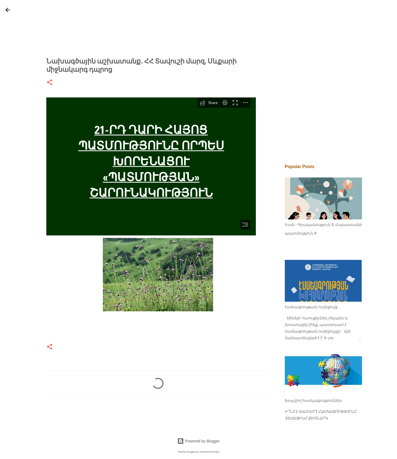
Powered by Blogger (198, 441)
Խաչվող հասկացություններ (313, 400)
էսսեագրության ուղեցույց (311, 307)
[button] (49, 82)
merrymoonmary (209, 451)
